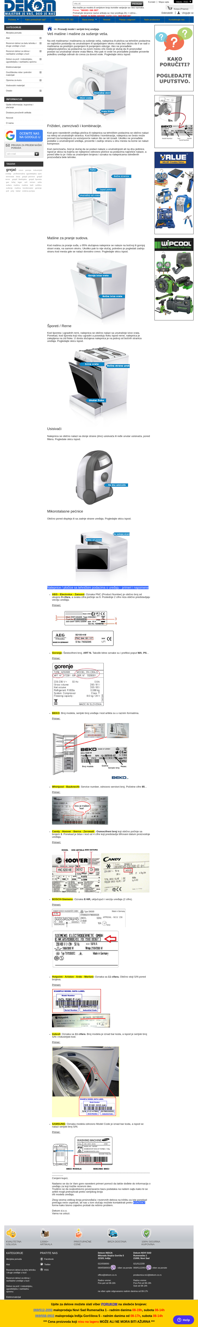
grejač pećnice (28, 176)
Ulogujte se (188, 13)
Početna (11, 20)
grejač (11, 170)
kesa (18, 176)
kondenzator (28, 188)
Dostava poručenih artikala (18, 112)
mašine (25, 185)
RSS (46, 1270)
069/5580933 (104, 1268)
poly (12, 191)
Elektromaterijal (13, 67)
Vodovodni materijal (15, 85)
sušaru (9, 185)
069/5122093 (139, 1268)
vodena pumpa (28, 191)
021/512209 (139, 1263)
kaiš (31, 185)
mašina (18, 188)
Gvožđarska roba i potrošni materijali (18, 73)
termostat (10, 176)
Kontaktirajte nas (176, 19)
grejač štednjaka (19, 179)
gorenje (38, 188)
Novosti (106, 19)
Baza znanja (88, 20)
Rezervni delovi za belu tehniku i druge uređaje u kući (21, 44)
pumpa (28, 170)
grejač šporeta (35, 179)
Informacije (14, 99)
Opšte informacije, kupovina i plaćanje (19, 105)
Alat (8, 38)
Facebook (49, 1259)
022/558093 (103, 1263)
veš (25, 182)
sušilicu (38, 185)
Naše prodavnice (152, 19)
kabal (18, 191)
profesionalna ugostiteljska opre (28, 174)
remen (32, 182)
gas (7, 182)
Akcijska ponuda (13, 33)
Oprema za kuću (14, 80)
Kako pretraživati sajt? (35, 19)
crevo (21, 170)
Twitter (47, 1264)
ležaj (13, 182)
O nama (10, 123)
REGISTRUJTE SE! (64, 19)
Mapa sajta (164, 2)
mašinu (17, 185)
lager (20, 182)
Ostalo (9, 90)
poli (7, 191)
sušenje (9, 188)
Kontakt (151, 2)
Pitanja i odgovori (127, 19)
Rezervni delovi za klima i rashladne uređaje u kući (18, 52)
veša (40, 182)
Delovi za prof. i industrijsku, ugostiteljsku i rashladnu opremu (21, 60)
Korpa (181, 8)
